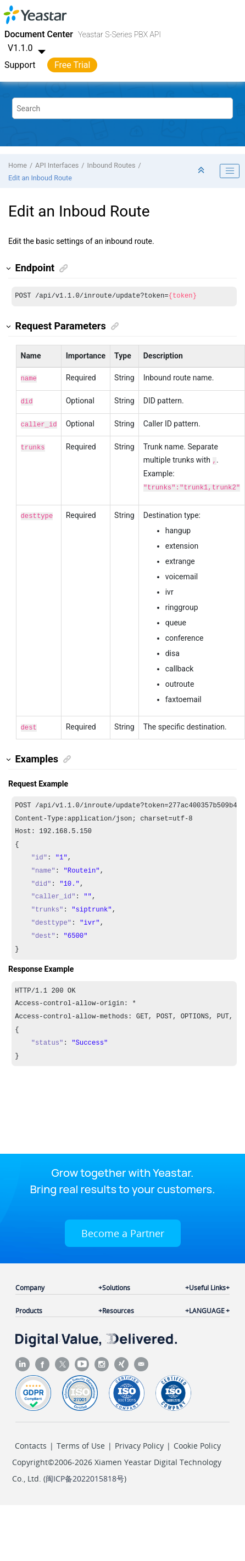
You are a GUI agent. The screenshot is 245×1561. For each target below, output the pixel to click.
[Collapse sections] (202, 171)
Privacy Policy (139, 1440)
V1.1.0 (28, 48)
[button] (9, 268)
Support (19, 65)
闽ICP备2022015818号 (85, 1473)
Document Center (38, 34)
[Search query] (122, 108)
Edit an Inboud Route (40, 178)
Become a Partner (122, 1227)
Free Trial (72, 65)
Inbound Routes (111, 165)
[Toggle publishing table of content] (230, 171)
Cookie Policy (197, 1440)
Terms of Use (81, 1440)
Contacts (31, 1440)
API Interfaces (57, 165)
